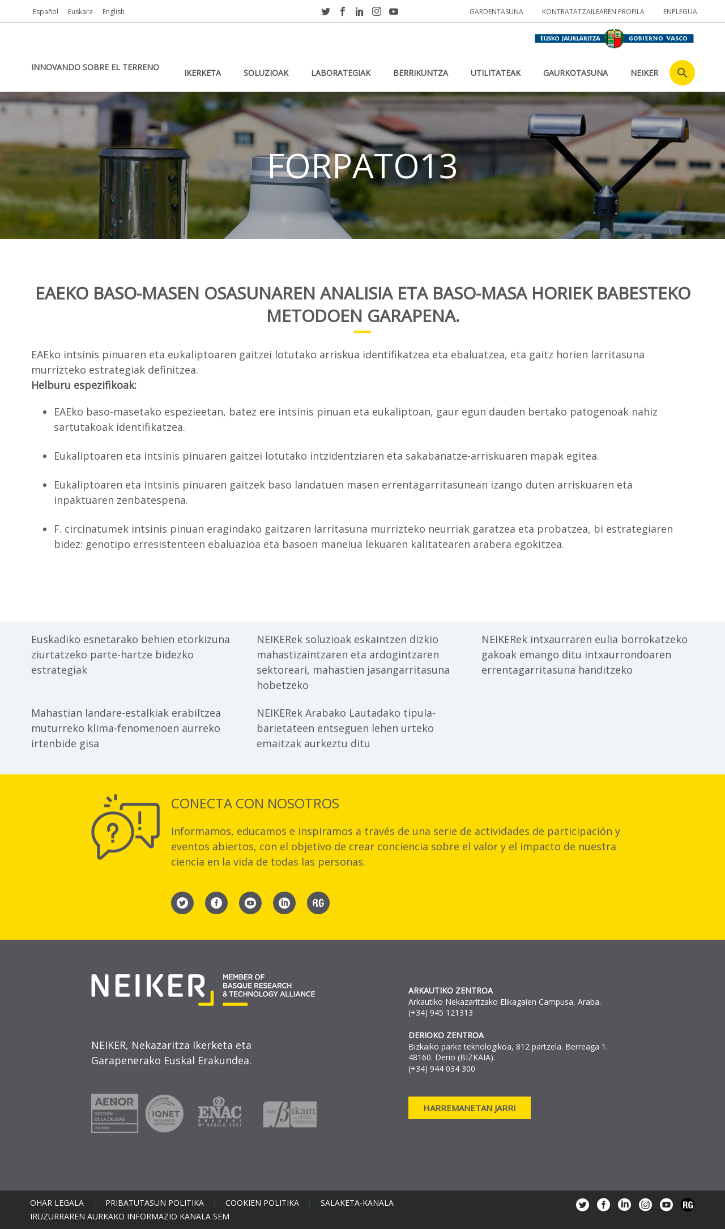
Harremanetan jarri (469, 1108)
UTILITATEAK (496, 72)
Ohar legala (57, 1203)
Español (45, 11)
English (114, 11)
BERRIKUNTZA (420, 72)
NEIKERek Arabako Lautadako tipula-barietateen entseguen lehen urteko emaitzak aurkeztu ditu (346, 728)
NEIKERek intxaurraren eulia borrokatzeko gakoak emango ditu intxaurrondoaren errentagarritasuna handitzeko (584, 654)
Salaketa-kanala (357, 1203)
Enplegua (680, 11)
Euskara (80, 11)
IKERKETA (202, 72)
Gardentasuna (496, 11)
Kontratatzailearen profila (593, 11)
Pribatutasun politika (154, 1203)
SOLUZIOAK (266, 72)
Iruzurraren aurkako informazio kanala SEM (129, 1217)
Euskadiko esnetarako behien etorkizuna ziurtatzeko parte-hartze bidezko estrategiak (130, 654)
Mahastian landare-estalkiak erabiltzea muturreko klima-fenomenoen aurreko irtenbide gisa (126, 728)
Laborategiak (340, 72)
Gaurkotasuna (575, 72)
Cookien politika (262, 1203)
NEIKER (644, 72)
